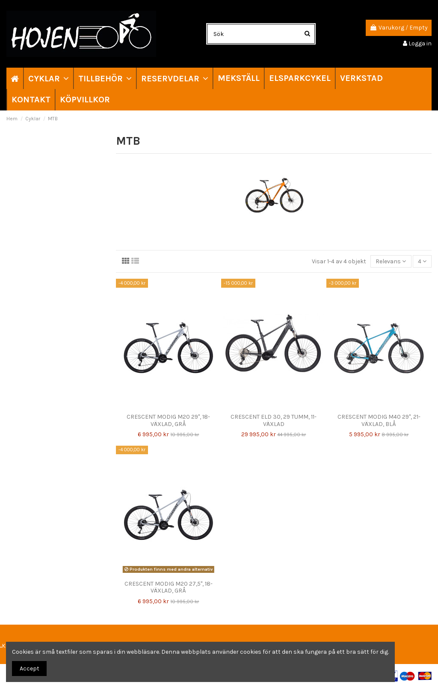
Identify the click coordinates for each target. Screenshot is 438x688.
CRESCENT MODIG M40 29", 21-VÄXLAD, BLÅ (378, 420)
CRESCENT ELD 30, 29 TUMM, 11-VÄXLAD (274, 420)
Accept (29, 668)
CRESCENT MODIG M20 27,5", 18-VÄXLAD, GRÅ (168, 587)
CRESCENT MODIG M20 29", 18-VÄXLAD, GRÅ (168, 420)
